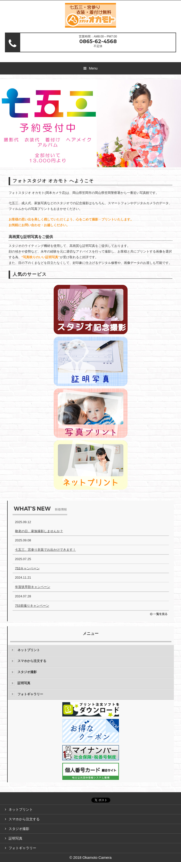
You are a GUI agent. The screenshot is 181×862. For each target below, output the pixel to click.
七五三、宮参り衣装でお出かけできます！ (45, 549)
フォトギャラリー (30, 694)
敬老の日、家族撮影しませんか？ (39, 531)
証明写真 (23, 683)
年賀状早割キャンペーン (32, 587)
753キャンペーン (27, 568)
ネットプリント (28, 650)
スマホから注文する (31, 661)
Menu (93, 68)
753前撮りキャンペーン (32, 605)
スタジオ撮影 (27, 672)
